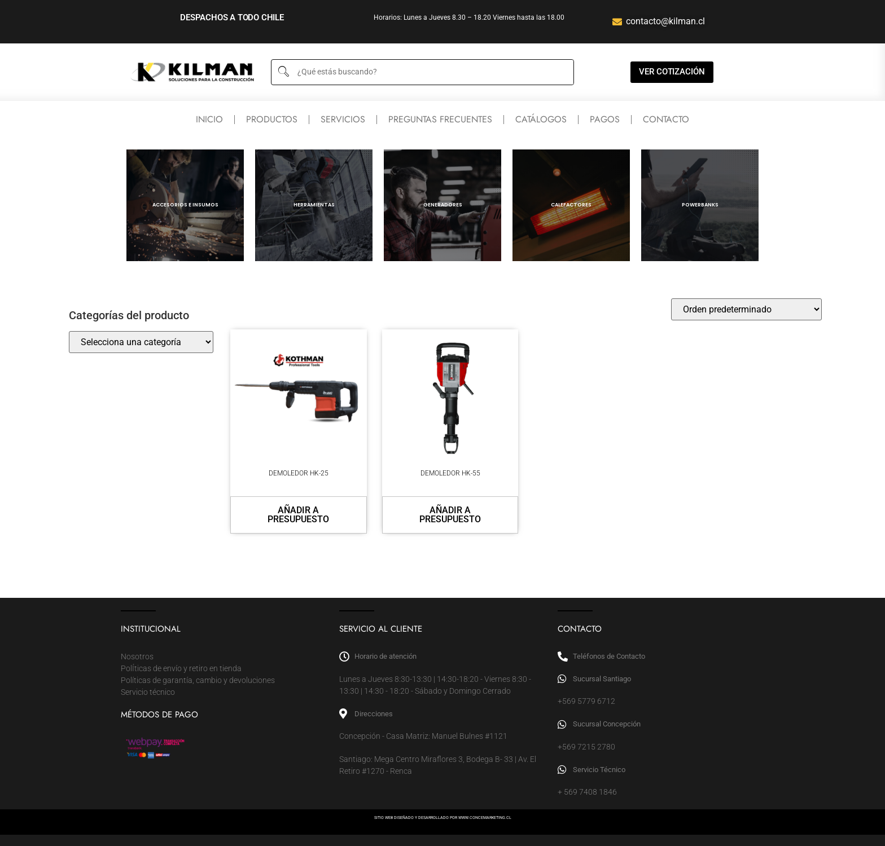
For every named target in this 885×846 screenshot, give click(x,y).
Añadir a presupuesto (298, 515)
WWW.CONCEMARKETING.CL (484, 818)
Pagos (605, 119)
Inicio (209, 119)
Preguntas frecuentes (440, 119)
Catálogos (541, 119)
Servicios (343, 119)
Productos (271, 119)
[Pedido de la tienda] (746, 309)
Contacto (666, 119)
